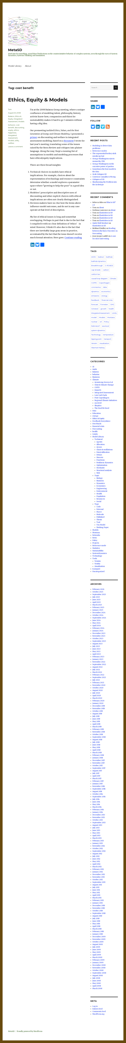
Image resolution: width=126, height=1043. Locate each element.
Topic (96, 476)
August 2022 (97, 667)
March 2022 (97, 672)
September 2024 (99, 618)
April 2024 (96, 626)
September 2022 (99, 664)
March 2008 (97, 988)
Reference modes (99, 151)
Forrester (104, 304)
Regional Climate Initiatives (105, 400)
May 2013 (96, 833)
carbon (106, 270)
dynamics (95, 291)
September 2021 (99, 677)
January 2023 (97, 659)
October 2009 (97, 942)
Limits (114, 313)
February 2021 (98, 683)
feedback (95, 300)
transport (107, 339)
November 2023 (98, 636)
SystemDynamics (99, 553)
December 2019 (98, 706)
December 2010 (98, 905)
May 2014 (96, 804)
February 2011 (98, 900)
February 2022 (98, 675)
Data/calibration (103, 452)
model (94, 317)
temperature (108, 335)
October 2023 (97, 638)
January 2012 (97, 872)
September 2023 (99, 641)
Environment (101, 491)
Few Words (96, 424)
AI (93, 367)
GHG (112, 304)
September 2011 (98, 882)
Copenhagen (104, 283)
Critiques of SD (98, 179)
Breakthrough (97, 266)
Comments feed (99, 1011)
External (99, 509)
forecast (94, 304)
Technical (98, 439)
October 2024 (97, 615)
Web (98, 473)
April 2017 (96, 776)
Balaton (11, 116)
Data (94, 411)
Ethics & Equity (98, 418)
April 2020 (96, 696)
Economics (100, 486)
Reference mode (99, 546)
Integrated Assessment (100, 313)
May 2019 (96, 721)
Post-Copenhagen (101, 398)
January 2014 (97, 812)
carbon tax (95, 274)
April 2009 (96, 955)
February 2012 (98, 869)
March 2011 (96, 898)
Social (98, 501)
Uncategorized (98, 571)
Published (100, 517)
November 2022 (98, 662)
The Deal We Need (101, 408)
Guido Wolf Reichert (100, 223)
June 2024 (96, 620)
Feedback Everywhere (101, 421)
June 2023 (96, 649)
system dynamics (98, 330)
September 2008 (99, 973)
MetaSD (15, 50)
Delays (99, 455)
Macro (99, 512)
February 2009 (98, 960)
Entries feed (97, 1009)
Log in (95, 1006)
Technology (96, 335)
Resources (100, 499)
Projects (95, 543)
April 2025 (96, 602)
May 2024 (96, 623)
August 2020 (97, 690)
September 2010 (99, 913)
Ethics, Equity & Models (38, 100)
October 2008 (97, 970)
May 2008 (96, 983)
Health (99, 494)
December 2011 (98, 874)
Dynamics (100, 483)
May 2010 (96, 924)
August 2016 (97, 791)
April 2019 (96, 724)
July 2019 (95, 716)
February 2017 (98, 781)
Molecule (100, 514)
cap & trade (96, 270)
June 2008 (96, 981)
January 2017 (97, 784)
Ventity (97, 564)
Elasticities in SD (106, 213)
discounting (19, 128)
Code (98, 507)
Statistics (96, 548)
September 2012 (99, 851)
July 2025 (96, 597)
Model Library (15, 66)
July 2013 (96, 828)
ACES (93, 257)
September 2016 (98, 789)
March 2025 (97, 605)
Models (21, 121)
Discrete (99, 457)
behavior (11, 125)
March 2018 (97, 753)
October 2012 (97, 848)
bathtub (109, 257)
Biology (99, 478)
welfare (11, 143)
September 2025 (99, 594)
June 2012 (96, 859)
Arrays (99, 447)
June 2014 (96, 802)
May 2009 (96, 952)
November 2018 (98, 732)
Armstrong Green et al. (103, 382)
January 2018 (97, 758)
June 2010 (96, 921)
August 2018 (97, 740)
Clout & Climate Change (104, 385)
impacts (97, 390)
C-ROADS (109, 266)
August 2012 (97, 854)
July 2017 (95, 773)
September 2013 (99, 823)
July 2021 (96, 680)
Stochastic (100, 468)
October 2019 (97, 711)
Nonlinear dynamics (104, 463)
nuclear (94, 322)
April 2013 (96, 835)
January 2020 (97, 703)
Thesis (99, 520)
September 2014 (99, 797)
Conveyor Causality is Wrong (104, 177)
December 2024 (98, 613)
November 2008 (98, 968)
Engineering (101, 488)
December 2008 (98, 965)
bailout (101, 257)
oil (101, 322)
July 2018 (96, 742)
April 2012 (96, 864)
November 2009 (98, 939)
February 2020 (98, 701)
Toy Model (100, 525)
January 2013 (97, 843)
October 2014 (97, 794)
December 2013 (98, 815)
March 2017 (96, 778)
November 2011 (98, 877)
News (94, 538)
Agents (99, 442)
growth (103, 309)
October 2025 (97, 592)
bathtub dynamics (98, 261)
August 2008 (97, 975)
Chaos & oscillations (104, 450)
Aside (94, 369)
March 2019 (97, 727)
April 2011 (96, 895)
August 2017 (97, 771)
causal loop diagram (99, 278)
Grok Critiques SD (99, 174)
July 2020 (96, 693)
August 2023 (97, 644)
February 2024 (98, 628)
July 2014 (96, 799)
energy (104, 296)
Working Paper (102, 527)
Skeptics (97, 406)
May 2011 (96, 893)
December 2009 (98, 937)
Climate (113, 278)
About (28, 66)
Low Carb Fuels (100, 395)
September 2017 (98, 768)
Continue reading (73, 237)
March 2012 (97, 867)
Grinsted (94, 309)
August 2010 (97, 916)
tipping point (96, 339)
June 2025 (96, 600)
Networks (96, 535)
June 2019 (96, 719)
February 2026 (98, 589)
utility (17, 140)
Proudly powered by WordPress (29, 1031)
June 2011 (96, 890)
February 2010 (98, 931)
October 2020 (97, 688)
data (105, 287)
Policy (106, 322)
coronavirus (96, 287)
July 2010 (96, 918)
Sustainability (97, 551)
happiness (12, 133)
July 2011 (95, 887)
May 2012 (96, 861)
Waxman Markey (98, 348)
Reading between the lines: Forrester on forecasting (105, 231)
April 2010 (96, 926)
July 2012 (96, 856)
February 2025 (98, 607)
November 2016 (98, 786)
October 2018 (97, 734)
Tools (94, 558)
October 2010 (97, 911)
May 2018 (96, 747)
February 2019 (98, 729)
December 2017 (98, 760)
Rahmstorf (95, 326)
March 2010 (97, 929)
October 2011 (97, 880)
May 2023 (96, 651)
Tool (98, 522)
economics (105, 291)
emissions (95, 296)
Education (96, 413)
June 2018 (96, 745)
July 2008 (96, 978)
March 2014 (97, 807)
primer (33, 137)
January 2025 (97, 610)
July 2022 (96, 670)
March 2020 (97, 698)
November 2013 (98, 817)
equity (10, 130)
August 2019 (97, 714)
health (111, 309)
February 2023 (98, 657)
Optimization (101, 465)
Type (96, 504)
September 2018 (99, 737)
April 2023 (96, 654)
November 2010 (98, 908)
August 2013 (97, 825)
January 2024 (97, 631)
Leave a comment (15, 147)
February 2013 (98, 841)
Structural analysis (104, 470)
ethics (16, 130)
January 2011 (97, 903)
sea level (105, 326)
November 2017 (98, 763)
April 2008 (96, 986)
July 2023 (96, 646)
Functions (100, 460)
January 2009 (97, 963)
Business (96, 377)
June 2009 (96, 950)
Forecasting (97, 429)
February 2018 (98, 755)
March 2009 (97, 957)
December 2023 (98, 633)
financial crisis (107, 300)
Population (100, 496)
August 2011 (97, 885)
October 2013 (97, 820)
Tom (10, 109)
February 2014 (98, 810)
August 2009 (97, 944)
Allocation (100, 444)
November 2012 (98, 846)
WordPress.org (98, 1014)
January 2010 (97, 934)
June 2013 (96, 830)
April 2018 (96, 750)
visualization (104, 343)
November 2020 (98, 685)
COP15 (93, 283)
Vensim (94, 343)
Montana (111, 317)
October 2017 (97, 766)
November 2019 (98, 708)
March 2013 (97, 838)
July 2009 (96, 947)
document (69, 140)
